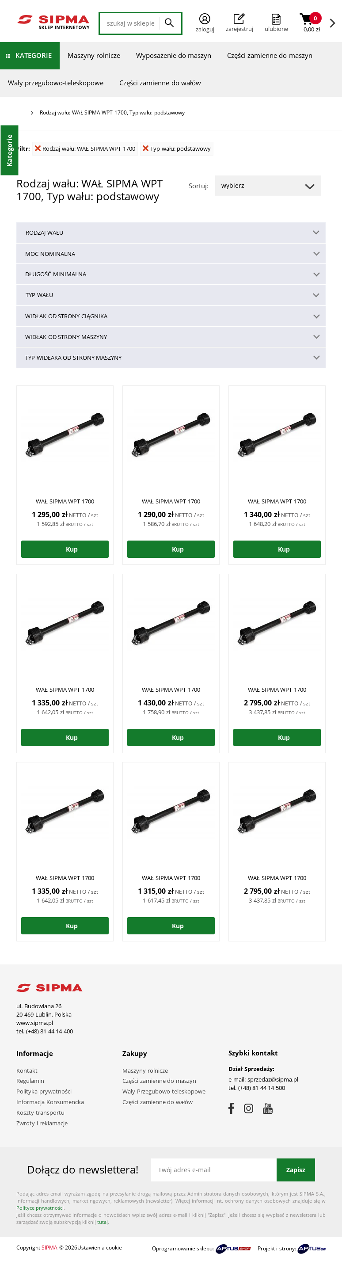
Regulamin (30, 1081)
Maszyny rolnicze (94, 55)
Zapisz (295, 1170)
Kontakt (27, 1070)
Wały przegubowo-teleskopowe (55, 82)
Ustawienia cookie (99, 1247)
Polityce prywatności (40, 1207)
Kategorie (33, 55)
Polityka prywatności (44, 1091)
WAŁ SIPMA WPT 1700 (65, 501)
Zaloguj (205, 23)
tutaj (102, 1222)
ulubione (276, 29)
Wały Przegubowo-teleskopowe (163, 1091)
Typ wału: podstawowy (177, 148)
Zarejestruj (239, 23)
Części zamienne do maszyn (269, 55)
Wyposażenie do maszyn (173, 55)
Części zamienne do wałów (160, 82)
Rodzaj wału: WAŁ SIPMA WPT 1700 (85, 148)
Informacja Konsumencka (50, 1102)
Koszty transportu (40, 1112)
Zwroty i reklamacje (42, 1123)
